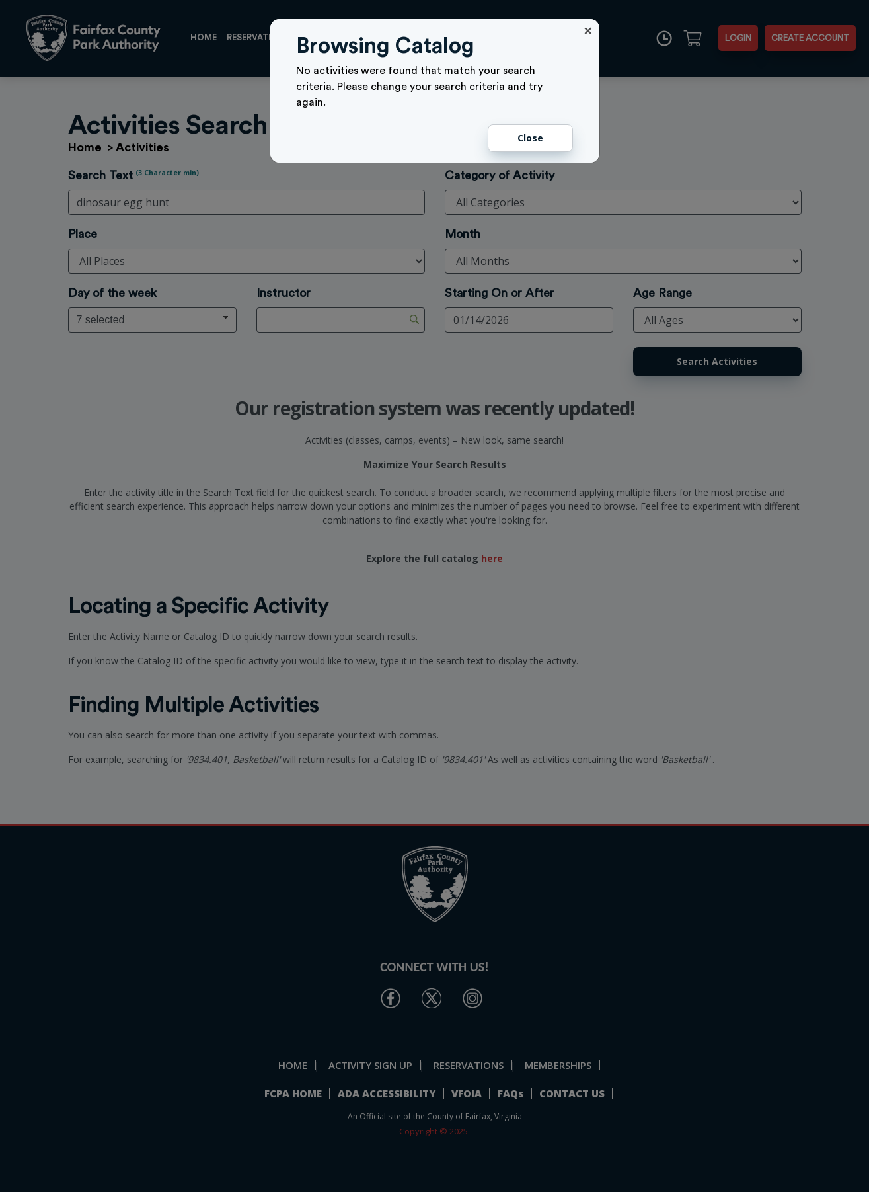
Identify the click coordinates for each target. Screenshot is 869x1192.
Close (530, 138)
